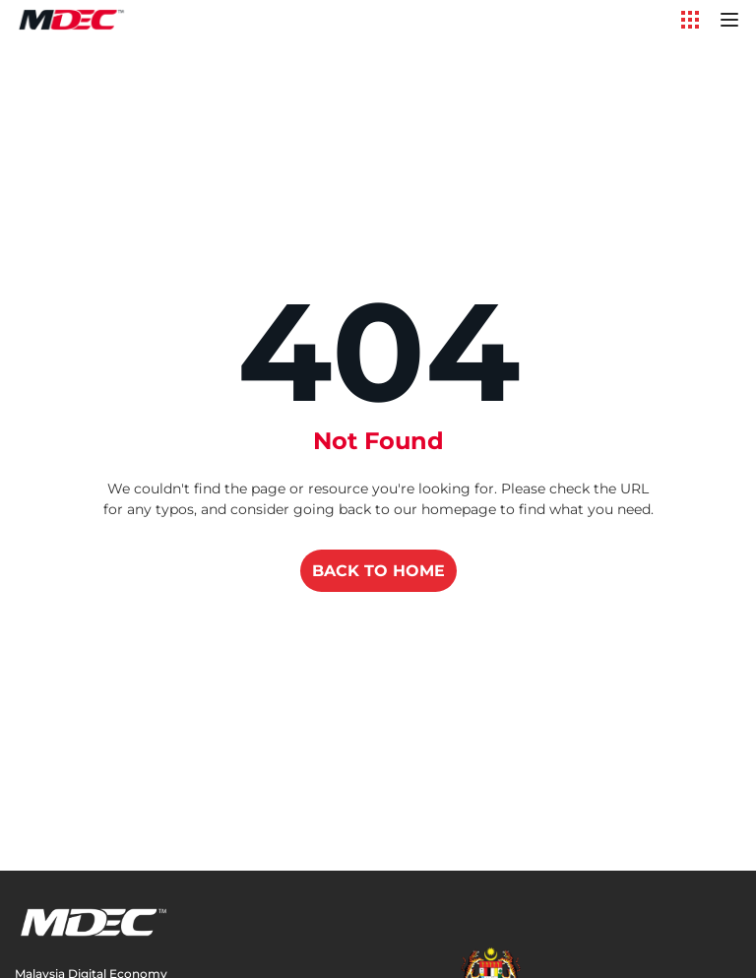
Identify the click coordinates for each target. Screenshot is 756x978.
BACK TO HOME (378, 570)
